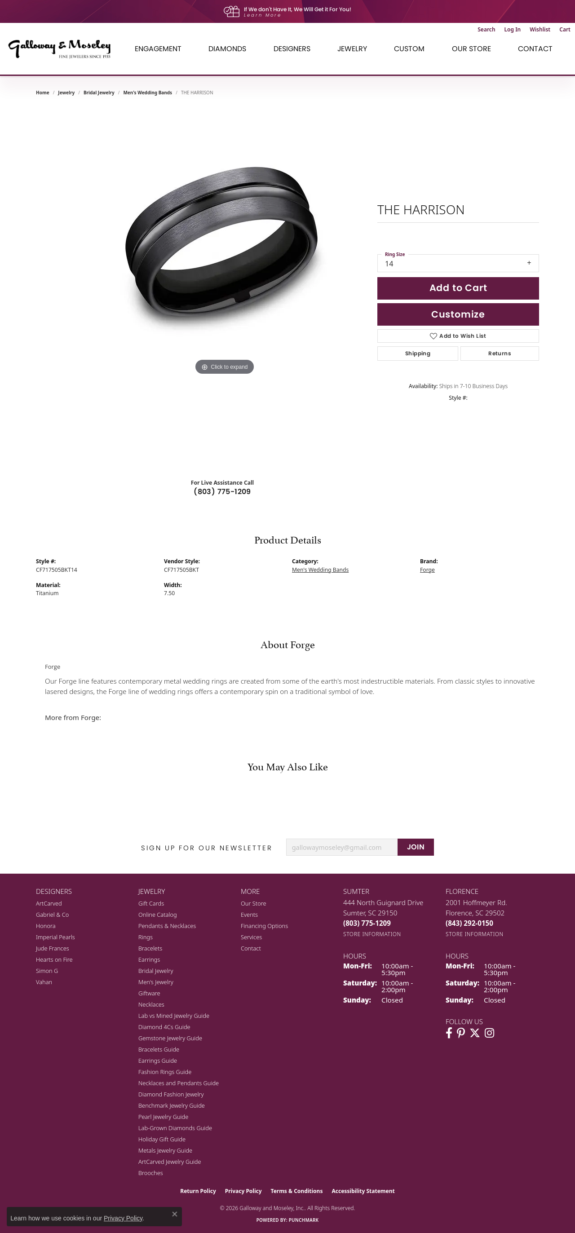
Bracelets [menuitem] (150, 948)
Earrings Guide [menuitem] (157, 1060)
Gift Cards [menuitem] (151, 903)
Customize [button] (458, 314)
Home (42, 92)
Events (249, 914)
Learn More (263, 15)
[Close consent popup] (174, 1214)
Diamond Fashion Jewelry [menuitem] (170, 1094)
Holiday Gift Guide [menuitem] (162, 1139)
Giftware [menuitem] (149, 993)
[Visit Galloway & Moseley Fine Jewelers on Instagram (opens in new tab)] (489, 1033)
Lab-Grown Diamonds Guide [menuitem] (175, 1128)
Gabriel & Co (52, 914)
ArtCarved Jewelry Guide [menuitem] (169, 1162)
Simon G (47, 971)
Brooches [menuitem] (150, 1173)
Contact (535, 49)
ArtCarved (49, 903)
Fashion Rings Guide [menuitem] (164, 1072)
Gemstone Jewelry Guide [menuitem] (170, 1038)
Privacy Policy (243, 1191)
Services (251, 937)
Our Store (471, 49)
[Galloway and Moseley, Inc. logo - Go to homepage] (62, 49)
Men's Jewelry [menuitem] (155, 982)
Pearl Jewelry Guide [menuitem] (163, 1117)
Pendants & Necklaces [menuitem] (167, 926)
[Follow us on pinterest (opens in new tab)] (461, 1033)
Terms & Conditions (297, 1191)
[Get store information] (372, 934)
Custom (409, 49)
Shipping (417, 353)
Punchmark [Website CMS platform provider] (304, 1220)
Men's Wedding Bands (147, 92)
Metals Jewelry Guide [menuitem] (165, 1150)
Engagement (158, 49)
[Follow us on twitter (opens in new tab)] (474, 1033)
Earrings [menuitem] (149, 959)
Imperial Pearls (55, 937)
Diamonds (227, 49)
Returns (499, 353)
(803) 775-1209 (222, 491)
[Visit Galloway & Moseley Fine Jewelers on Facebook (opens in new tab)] (449, 1033)
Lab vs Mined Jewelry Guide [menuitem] (173, 1016)
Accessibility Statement (363, 1191)
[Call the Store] (367, 923)
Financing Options (264, 926)
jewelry (66, 92)
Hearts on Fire (54, 959)
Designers (292, 49)
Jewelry (352, 49)
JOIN (416, 847)
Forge (427, 570)
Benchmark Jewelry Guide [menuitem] (171, 1105)
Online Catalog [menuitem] (157, 914)
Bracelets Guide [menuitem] (158, 1049)
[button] (486, 29)
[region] (224, 287)
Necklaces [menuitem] (151, 1004)
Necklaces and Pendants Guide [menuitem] (178, 1083)
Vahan (44, 982)
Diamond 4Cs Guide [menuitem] (164, 1027)
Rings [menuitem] (145, 937)
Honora (46, 926)
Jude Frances (52, 948)
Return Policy (198, 1191)
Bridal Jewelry (99, 92)
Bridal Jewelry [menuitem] (155, 971)
